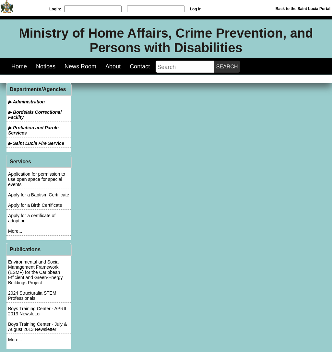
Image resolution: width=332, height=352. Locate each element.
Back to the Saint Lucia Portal (303, 8)
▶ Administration (26, 101)
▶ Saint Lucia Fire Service (36, 143)
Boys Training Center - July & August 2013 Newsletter (37, 327)
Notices (45, 66)
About (113, 66)
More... (15, 231)
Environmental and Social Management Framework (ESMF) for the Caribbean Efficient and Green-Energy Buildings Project (35, 272)
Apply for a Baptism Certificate (38, 194)
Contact (140, 66)
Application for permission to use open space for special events (36, 179)
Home (19, 66)
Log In (196, 9)
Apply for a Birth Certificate (35, 205)
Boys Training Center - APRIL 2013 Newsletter (37, 311)
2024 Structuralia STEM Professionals (32, 295)
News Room (80, 66)
